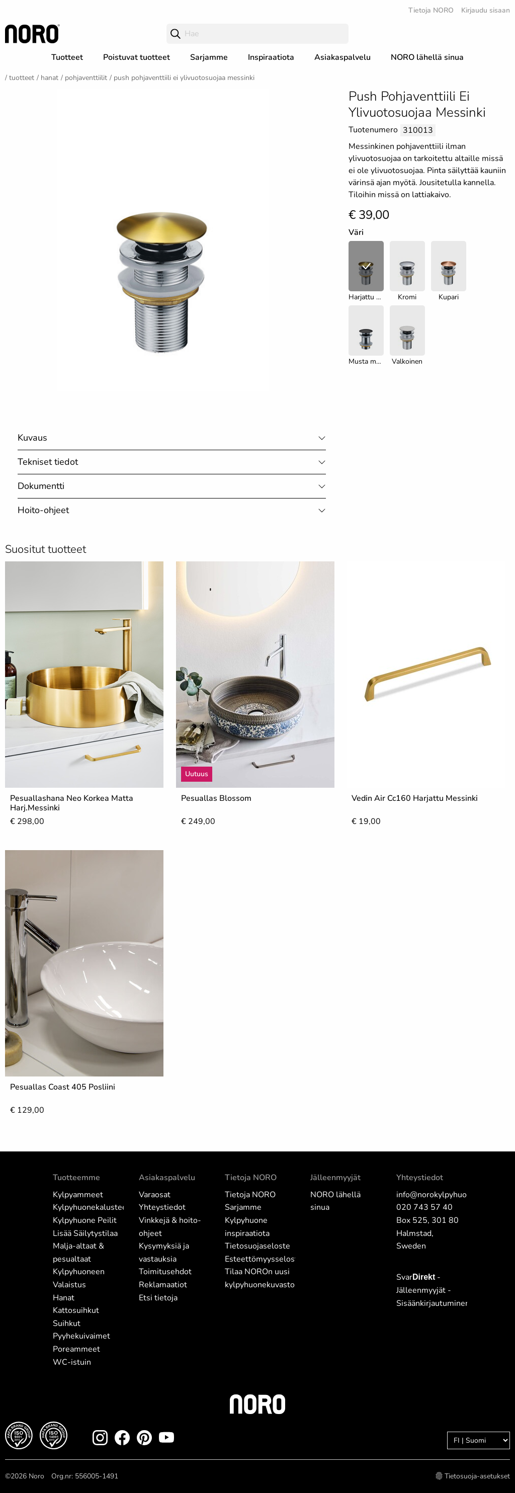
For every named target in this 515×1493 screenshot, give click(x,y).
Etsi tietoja (158, 1297)
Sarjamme (209, 57)
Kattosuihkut (76, 1310)
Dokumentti (41, 486)
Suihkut (66, 1323)
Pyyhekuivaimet (81, 1336)
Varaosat (154, 1194)
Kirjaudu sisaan (485, 10)
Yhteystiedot (162, 1207)
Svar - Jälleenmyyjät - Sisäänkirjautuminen (433, 1290)
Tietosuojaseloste (257, 1246)
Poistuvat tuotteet (136, 57)
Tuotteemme (76, 1177)
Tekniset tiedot (48, 462)
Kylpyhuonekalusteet (91, 1207)
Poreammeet (76, 1349)
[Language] (478, 1440)
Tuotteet (67, 57)
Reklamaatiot (163, 1284)
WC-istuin (72, 1362)
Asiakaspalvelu (342, 57)
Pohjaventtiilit (86, 77)
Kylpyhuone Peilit (85, 1220)
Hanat (49, 77)
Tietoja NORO (431, 10)
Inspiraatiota (271, 57)
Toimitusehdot (165, 1271)
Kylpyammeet (78, 1194)
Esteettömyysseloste (263, 1259)
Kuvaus (32, 438)
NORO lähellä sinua (427, 57)
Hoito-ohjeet (43, 510)
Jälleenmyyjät (335, 1177)
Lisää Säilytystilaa (85, 1233)
